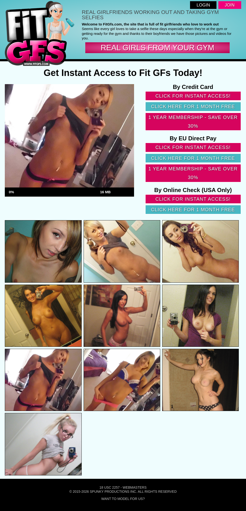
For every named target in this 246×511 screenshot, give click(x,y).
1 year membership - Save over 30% (193, 122)
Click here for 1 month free (193, 106)
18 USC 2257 (109, 487)
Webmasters (135, 487)
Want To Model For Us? (123, 499)
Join (230, 5)
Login (203, 5)
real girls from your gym (157, 47)
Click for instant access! (193, 96)
